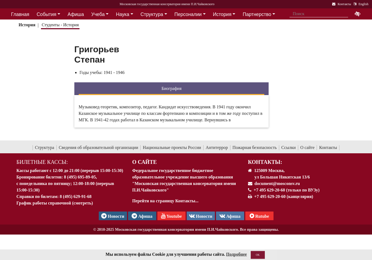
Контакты (328, 147)
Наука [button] (122, 14)
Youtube (171, 216)
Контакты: (265, 162)
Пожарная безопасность (255, 147)
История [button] (222, 14)
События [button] (46, 14)
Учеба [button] (97, 14)
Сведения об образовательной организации (98, 147)
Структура (44, 147)
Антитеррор (217, 147)
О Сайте (144, 162)
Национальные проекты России (172, 147)
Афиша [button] (76, 14)
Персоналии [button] (188, 14)
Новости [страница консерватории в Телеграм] (112, 216)
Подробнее (236, 257)
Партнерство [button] (257, 14)
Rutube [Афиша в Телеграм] (259, 216)
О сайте (307, 147)
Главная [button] (20, 14)
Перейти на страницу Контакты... (165, 201)
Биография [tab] (171, 88)
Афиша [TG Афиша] (142, 216)
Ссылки (288, 147)
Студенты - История (60, 24)
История (26, 24)
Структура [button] (152, 14)
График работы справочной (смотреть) (55, 203)
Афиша (230, 216)
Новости (200, 216)
